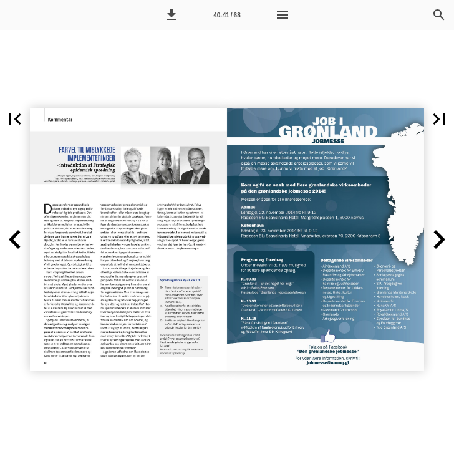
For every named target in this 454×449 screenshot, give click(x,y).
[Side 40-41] (227, 15)
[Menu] (282, 15)
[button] (171, 15)
